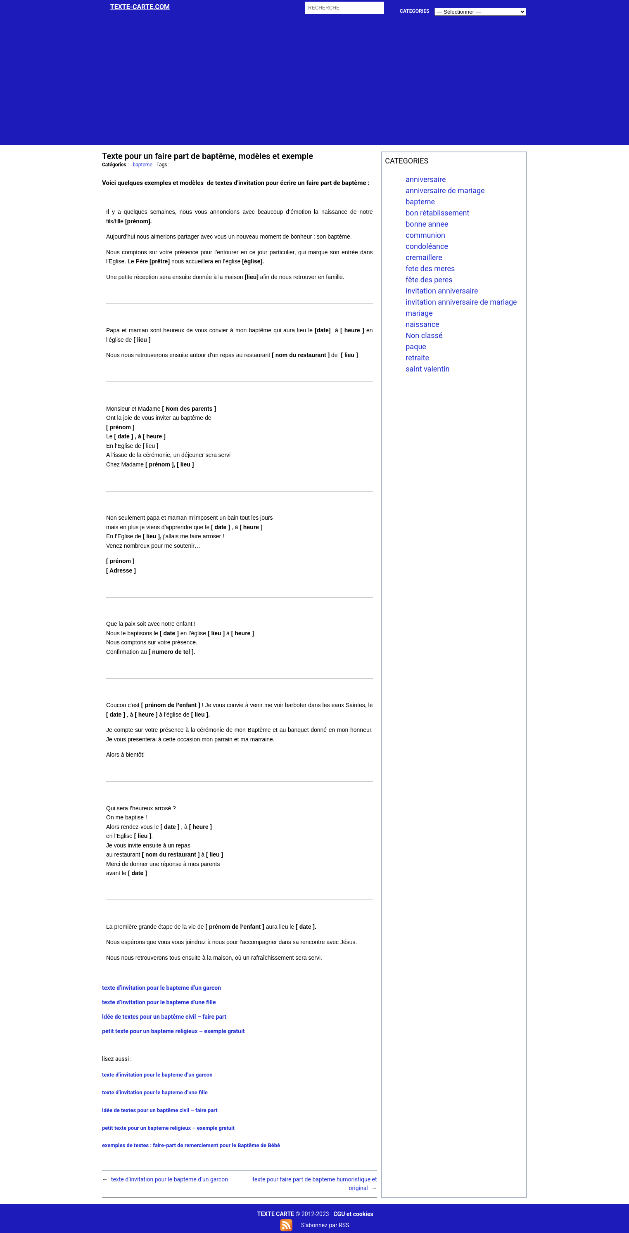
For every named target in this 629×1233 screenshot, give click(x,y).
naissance (422, 324)
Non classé (424, 335)
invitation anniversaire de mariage (461, 302)
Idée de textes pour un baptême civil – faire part (164, 1016)
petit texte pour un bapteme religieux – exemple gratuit (173, 1031)
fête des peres (429, 279)
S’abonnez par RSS (325, 1225)
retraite (417, 357)
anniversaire (426, 179)
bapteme (142, 165)
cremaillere (424, 257)
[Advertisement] (315, 87)
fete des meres (430, 268)
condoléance (427, 246)
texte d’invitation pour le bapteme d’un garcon (161, 988)
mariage (419, 313)
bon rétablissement (437, 212)
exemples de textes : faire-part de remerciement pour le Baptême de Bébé (191, 1145)
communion (425, 235)
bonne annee (427, 224)
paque (416, 346)
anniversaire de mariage (445, 190)
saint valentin (427, 368)
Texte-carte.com (140, 7)
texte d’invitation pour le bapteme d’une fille (159, 1002)
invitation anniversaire (442, 290)
